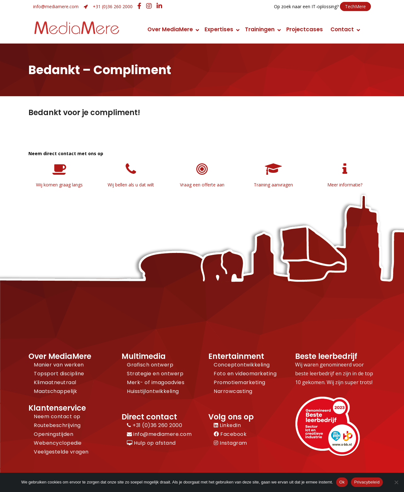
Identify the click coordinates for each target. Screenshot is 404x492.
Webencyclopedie (58, 443)
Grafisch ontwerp (150, 364)
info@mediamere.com (56, 6)
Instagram (230, 443)
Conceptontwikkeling (242, 364)
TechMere (355, 6)
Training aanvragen (273, 185)
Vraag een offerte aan (202, 185)
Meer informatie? (344, 185)
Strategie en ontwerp (155, 373)
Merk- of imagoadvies (155, 382)
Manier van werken (59, 364)
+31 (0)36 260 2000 (113, 6)
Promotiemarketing (239, 382)
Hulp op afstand (151, 443)
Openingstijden (53, 434)
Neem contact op (57, 416)
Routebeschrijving (57, 425)
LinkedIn (227, 425)
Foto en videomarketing (245, 373)
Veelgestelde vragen (61, 451)
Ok (342, 482)
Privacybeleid (367, 482)
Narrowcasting (233, 391)
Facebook (230, 434)
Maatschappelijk (55, 391)
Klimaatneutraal (55, 382)
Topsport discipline (59, 373)
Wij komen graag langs (59, 185)
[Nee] (396, 482)
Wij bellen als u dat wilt (131, 185)
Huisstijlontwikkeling (153, 391)
